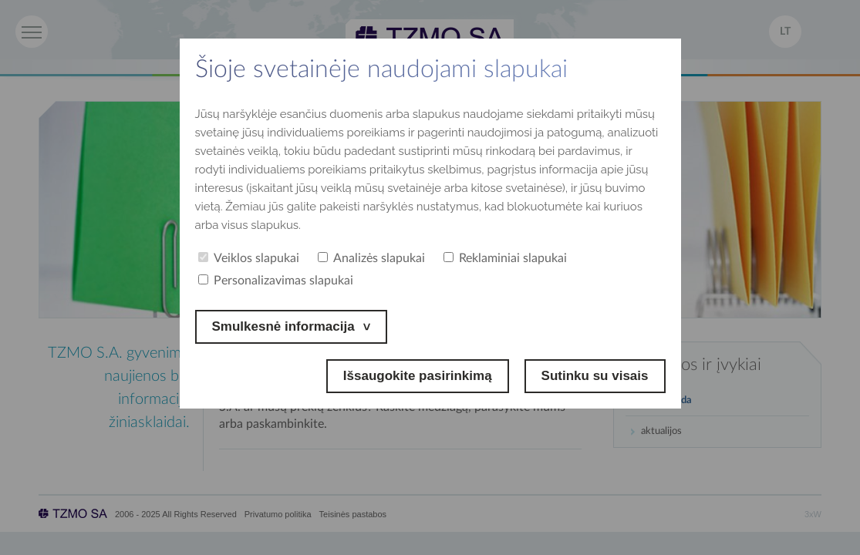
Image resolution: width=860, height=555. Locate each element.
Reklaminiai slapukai (505, 258)
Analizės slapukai (371, 258)
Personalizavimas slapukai (275, 280)
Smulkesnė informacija (283, 326)
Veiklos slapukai (248, 258)
